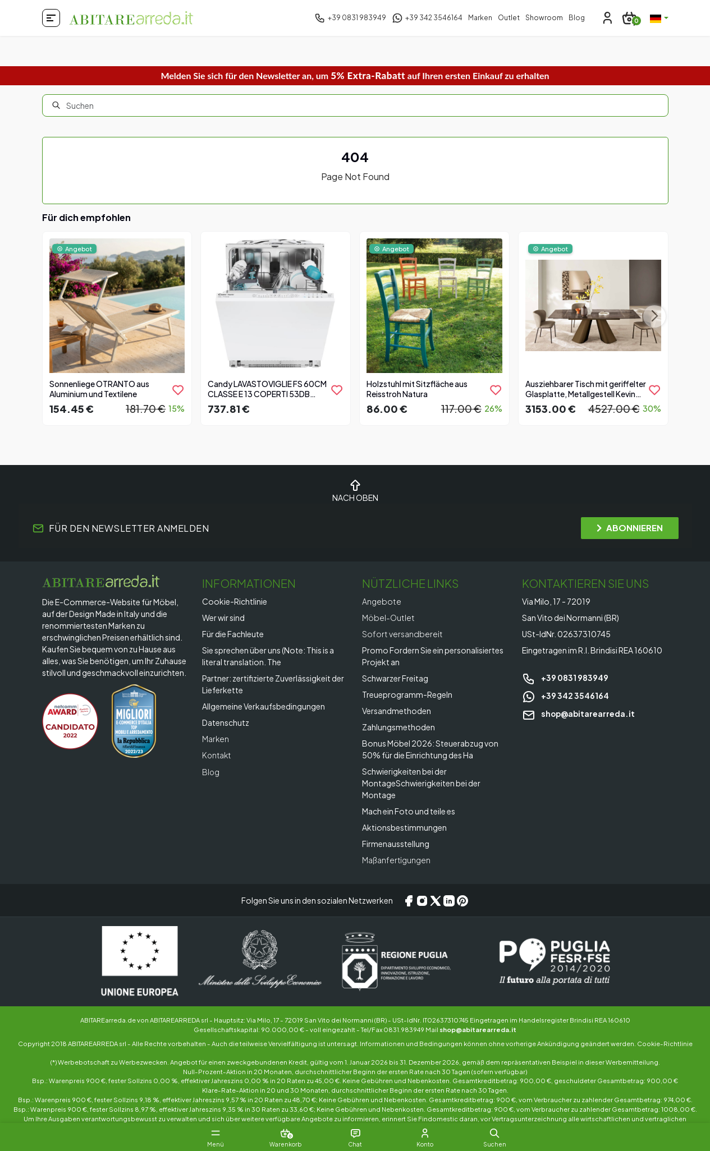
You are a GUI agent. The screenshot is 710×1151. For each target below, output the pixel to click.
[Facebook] (408, 900)
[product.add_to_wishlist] (178, 390)
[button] (501, 1133)
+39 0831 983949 (565, 678)
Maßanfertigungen (396, 860)
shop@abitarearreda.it (579, 713)
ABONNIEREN (630, 527)
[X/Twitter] (435, 900)
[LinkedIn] (449, 900)
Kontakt (217, 755)
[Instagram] (422, 900)
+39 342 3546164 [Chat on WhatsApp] (565, 695)
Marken (480, 17)
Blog (577, 17)
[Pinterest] (462, 900)
